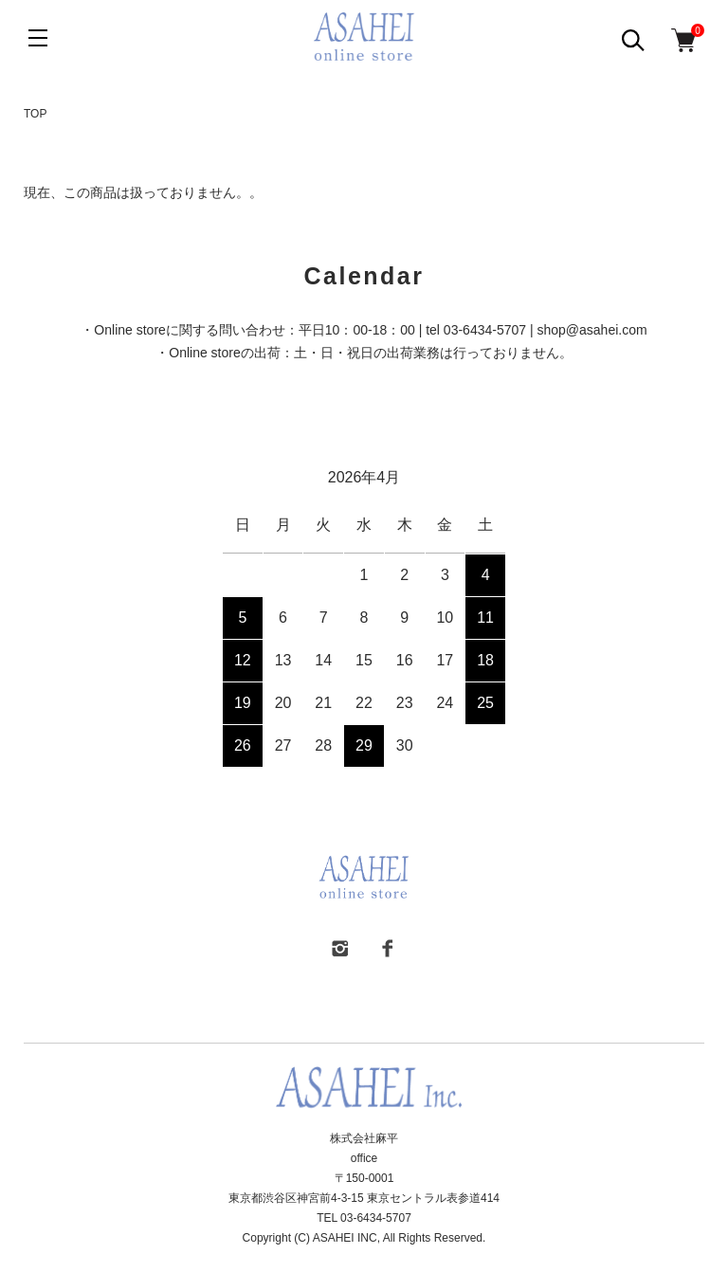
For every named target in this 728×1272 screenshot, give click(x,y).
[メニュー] (38, 38)
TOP (35, 113)
